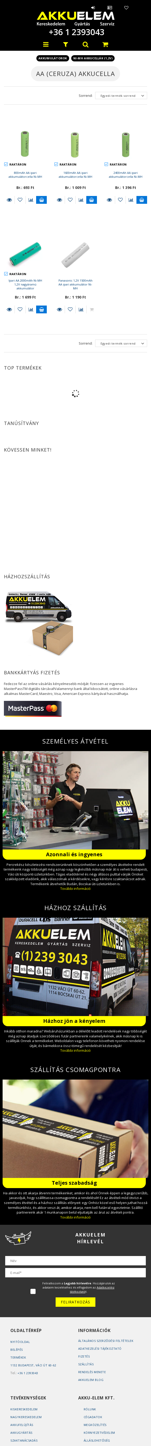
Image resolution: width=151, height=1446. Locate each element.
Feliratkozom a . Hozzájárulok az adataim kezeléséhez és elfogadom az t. (78, 1287)
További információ (75, 888)
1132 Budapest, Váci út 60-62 (33, 1365)
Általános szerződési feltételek (106, 1341)
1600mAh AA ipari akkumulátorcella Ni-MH (75, 175)
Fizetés (84, 1356)
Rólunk (90, 1409)
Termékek (18, 1357)
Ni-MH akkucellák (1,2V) (93, 58)
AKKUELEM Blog (91, 1380)
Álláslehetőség (97, 1440)
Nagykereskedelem (26, 1417)
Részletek (9, 200)
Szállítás (86, 1364)
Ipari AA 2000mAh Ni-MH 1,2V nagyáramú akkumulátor (25, 284)
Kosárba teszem (41, 200)
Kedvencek (126, 7)
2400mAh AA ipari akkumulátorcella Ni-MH (125, 175)
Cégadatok (93, 1417)
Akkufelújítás (21, 1425)
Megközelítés (95, 1425)
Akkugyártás (21, 1433)
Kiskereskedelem (24, 1409)
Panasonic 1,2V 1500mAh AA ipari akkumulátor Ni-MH (75, 284)
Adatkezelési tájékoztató (100, 1348)
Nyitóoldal (20, 1342)
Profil (109, 7)
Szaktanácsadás (23, 1440)
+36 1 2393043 (75, 31)
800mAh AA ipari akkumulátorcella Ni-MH (25, 175)
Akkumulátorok (52, 58)
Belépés (93, 7)
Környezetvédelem (99, 1433)
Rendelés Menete (92, 1372)
